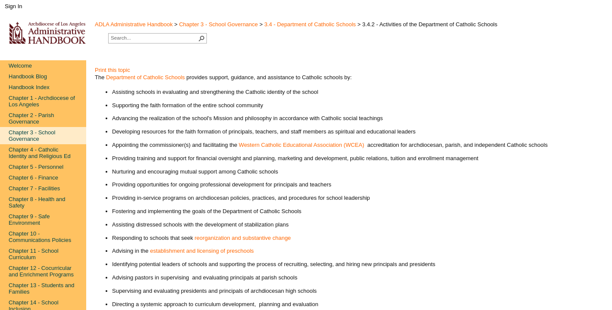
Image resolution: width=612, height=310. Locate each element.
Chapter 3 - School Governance (218, 24)
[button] (201, 38)
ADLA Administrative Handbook (134, 24)
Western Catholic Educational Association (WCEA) (301, 145)
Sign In (13, 6)
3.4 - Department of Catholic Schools (310, 24)
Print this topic (112, 70)
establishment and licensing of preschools (202, 251)
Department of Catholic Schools (145, 77)
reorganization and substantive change (243, 238)
